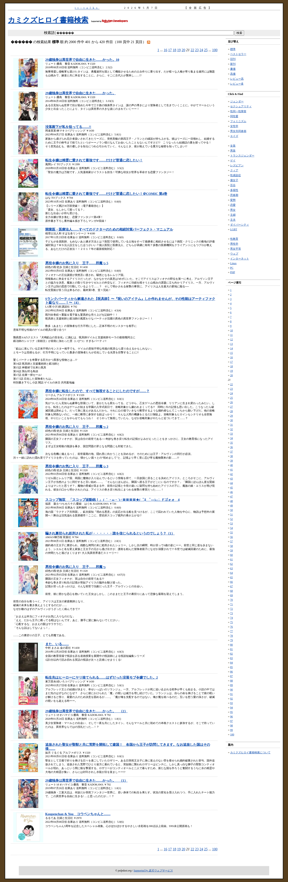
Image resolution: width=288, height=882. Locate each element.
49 (231, 505)
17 (170, 50)
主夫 (233, 219)
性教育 (234, 238)
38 (231, 456)
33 (231, 433)
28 (231, 411)
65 (231, 577)
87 (231, 676)
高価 (233, 73)
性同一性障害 (238, 111)
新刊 (233, 64)
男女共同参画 (238, 131)
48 (231, 501)
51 (231, 514)
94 (231, 707)
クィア (234, 170)
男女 (233, 209)
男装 (233, 150)
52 (231, 519)
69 (231, 595)
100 (214, 50)
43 (231, 478)
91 (231, 694)
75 (231, 622)
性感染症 (235, 175)
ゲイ (233, 160)
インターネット (239, 258)
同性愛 (234, 116)
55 (231, 532)
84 (231, 662)
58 (231, 546)
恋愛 (233, 205)
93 (231, 703)
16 (165, 50)
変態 (233, 200)
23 (197, 50)
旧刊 (233, 59)
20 (183, 50)
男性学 (234, 243)
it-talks (87, 7)
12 (231, 339)
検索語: (50, 33)
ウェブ (234, 253)
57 (231, 541)
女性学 (234, 126)
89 (231, 685)
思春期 (234, 195)
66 (231, 581)
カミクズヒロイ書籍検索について (250, 752)
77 (231, 631)
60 (231, 554)
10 (231, 330)
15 (231, 352)
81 (231, 649)
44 (231, 483)
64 (231, 572)
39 (231, 460)
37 (231, 451)
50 (231, 510)
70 (231, 599)
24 (201, 50)
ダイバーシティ (239, 224)
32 (231, 429)
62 (231, 563)
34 (231, 438)
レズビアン (237, 165)
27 (231, 406)
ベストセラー (238, 54)
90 (231, 689)
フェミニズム (238, 121)
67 (231, 586)
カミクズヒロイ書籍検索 (48, 20)
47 (231, 496)
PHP (232, 272)
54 (231, 528)
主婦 (233, 214)
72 (231, 608)
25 (206, 50)
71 (231, 604)
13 (231, 343)
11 (231, 335)
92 (231, 698)
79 (231, 640)
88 (231, 680)
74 (231, 617)
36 (231, 447)
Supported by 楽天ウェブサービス (153, 870)
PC (232, 267)
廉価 (233, 68)
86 (231, 671)
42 (231, 474)
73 (231, 613)
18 (174, 50)
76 (231, 626)
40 (231, 465)
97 (231, 721)
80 (231, 644)
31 (231, 424)
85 (231, 667)
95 (231, 712)
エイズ (234, 136)
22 (192, 50)
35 (231, 442)
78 (231, 635)
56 (231, 537)
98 (231, 725)
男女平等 (235, 248)
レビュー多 (237, 83)
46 (231, 492)
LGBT (233, 229)
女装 (233, 145)
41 (231, 469)
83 (231, 658)
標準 (233, 49)
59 (231, 550)
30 (231, 420)
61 (231, 559)
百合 (233, 185)
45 (231, 487)
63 (231, 568)
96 (231, 716)
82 (231, 653)
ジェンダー (237, 101)
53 (231, 523)
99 (231, 730)
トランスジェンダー (242, 155)
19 (179, 50)
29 (231, 415)
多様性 (234, 190)
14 (231, 348)
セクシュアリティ (241, 106)
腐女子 (234, 180)
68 (231, 590)
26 (231, 402)
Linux (233, 263)
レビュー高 (237, 78)
